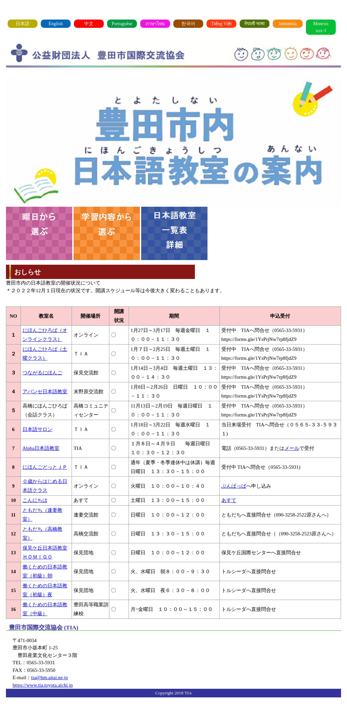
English (56, 23)
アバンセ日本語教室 (45, 391)
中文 (88, 23)
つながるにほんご (42, 372)
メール (291, 448)
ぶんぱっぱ (233, 486)
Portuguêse (122, 23)
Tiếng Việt (221, 23)
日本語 (22, 23)
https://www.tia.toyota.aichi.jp (43, 685)
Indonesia (288, 23)
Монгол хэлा (320, 27)
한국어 (188, 23)
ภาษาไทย (155, 23)
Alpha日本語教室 (41, 448)
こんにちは (35, 500)
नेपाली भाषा (254, 23)
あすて (228, 500)
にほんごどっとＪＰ (45, 467)
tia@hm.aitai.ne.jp (49, 677)
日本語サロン (37, 429)
